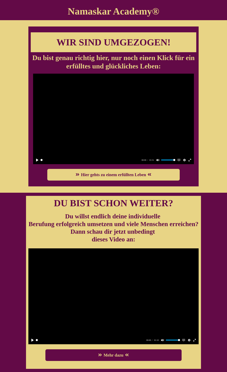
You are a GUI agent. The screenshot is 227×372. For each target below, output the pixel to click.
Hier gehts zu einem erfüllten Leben (113, 174)
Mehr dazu (113, 355)
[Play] (37, 160)
